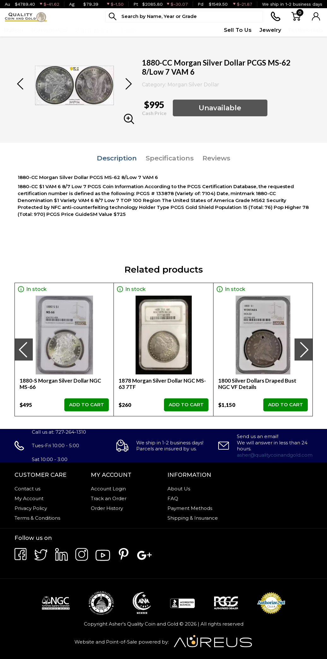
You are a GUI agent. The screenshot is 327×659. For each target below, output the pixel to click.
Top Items (159, 30)
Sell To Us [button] (238, 30)
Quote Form (199, 30)
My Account (29, 498)
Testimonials (305, 30)
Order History (107, 508)
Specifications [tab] (170, 158)
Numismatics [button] (49, 30)
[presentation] (24, 349)
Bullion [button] (13, 30)
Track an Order (108, 498)
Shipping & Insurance (192, 518)
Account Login (108, 489)
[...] (184, 16)
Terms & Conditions (37, 518)
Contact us (27, 489)
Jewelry (270, 30)
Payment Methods (189, 508)
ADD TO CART (86, 405)
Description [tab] (117, 158)
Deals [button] (129, 30)
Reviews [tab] (216, 158)
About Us (178, 489)
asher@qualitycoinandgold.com (274, 455)
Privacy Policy (31, 508)
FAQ (172, 498)
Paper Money (94, 30)
